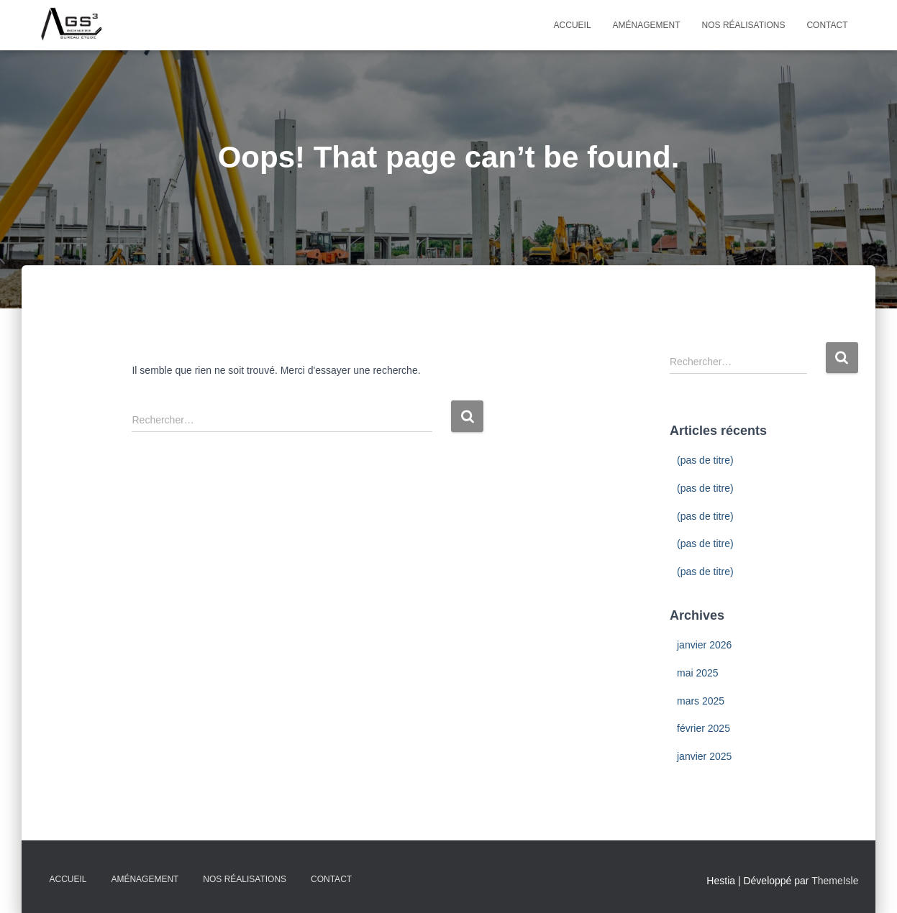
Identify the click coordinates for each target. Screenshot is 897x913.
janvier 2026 (704, 645)
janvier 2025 (704, 756)
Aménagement (646, 25)
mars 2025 (700, 701)
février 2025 (703, 728)
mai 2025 (698, 673)
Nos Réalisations (744, 25)
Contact (826, 25)
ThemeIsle (834, 880)
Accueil (572, 25)
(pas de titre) (705, 460)
